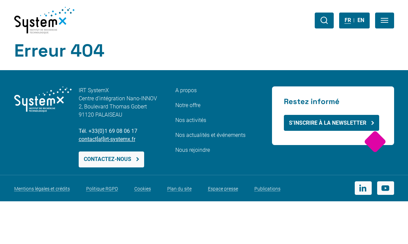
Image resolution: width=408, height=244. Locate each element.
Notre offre (187, 105)
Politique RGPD (102, 188)
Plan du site (179, 188)
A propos (186, 90)
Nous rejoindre (192, 150)
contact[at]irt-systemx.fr (107, 139)
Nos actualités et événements (210, 135)
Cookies (142, 188)
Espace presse (223, 188)
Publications (267, 188)
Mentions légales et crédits (42, 188)
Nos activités (190, 120)
